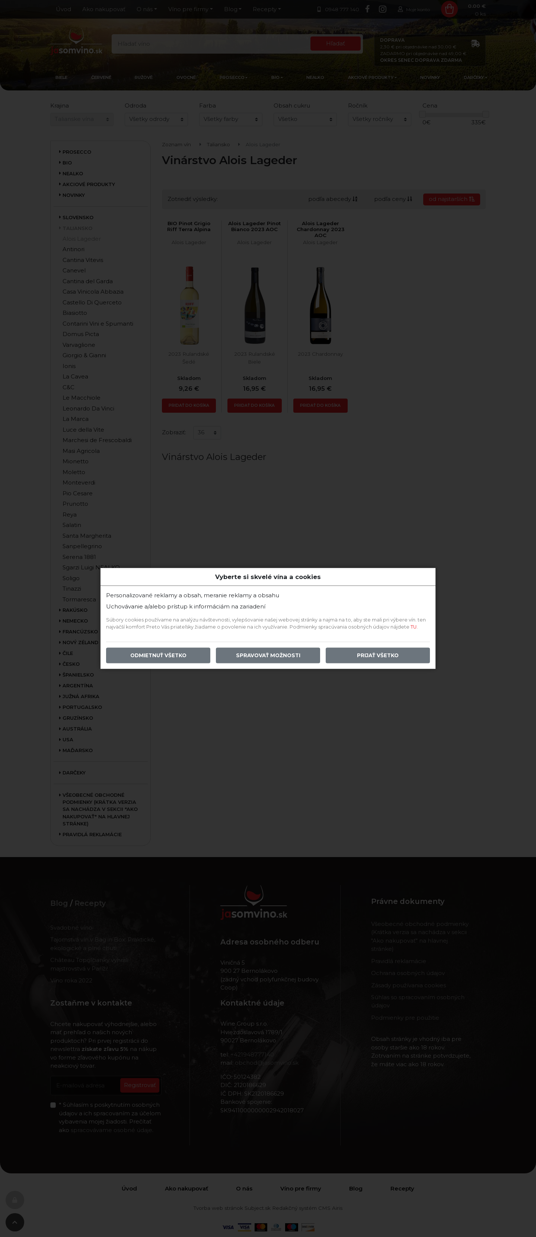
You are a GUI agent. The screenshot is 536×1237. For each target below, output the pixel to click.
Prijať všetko (378, 656)
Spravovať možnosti (268, 656)
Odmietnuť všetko (158, 656)
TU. (414, 627)
